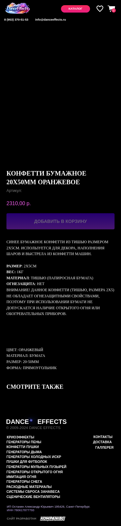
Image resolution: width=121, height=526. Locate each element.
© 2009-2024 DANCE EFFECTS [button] (33, 428)
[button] (75, 8)
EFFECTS (52, 421)
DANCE (17, 421)
